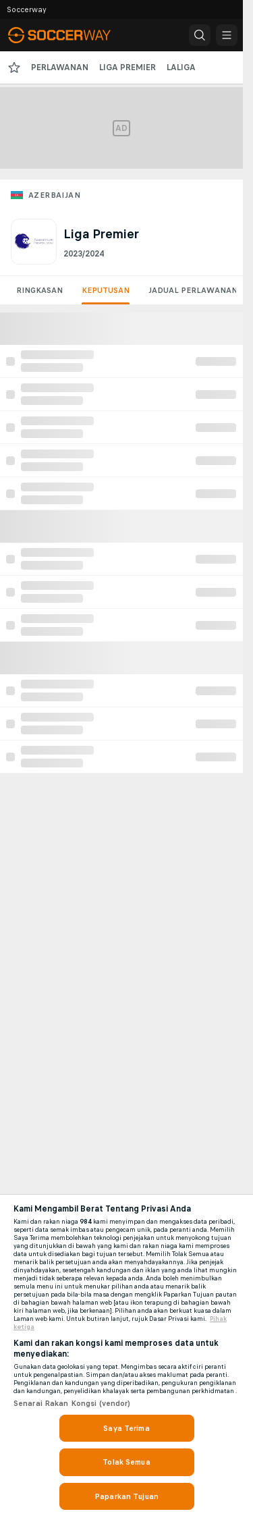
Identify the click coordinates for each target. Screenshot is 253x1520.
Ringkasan (39, 290)
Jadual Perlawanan (192, 290)
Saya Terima (126, 1428)
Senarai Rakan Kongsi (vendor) (71, 1403)
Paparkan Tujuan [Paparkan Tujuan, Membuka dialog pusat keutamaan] (126, 1496)
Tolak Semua (126, 1462)
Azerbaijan (54, 195)
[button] (199, 35)
